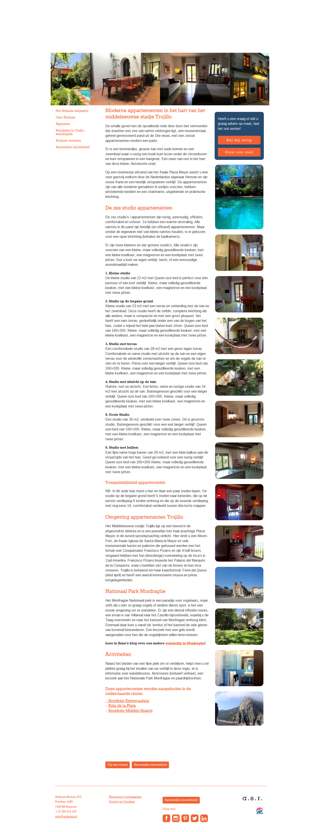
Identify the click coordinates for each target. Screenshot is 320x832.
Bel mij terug (239, 140)
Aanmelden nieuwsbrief (72, 147)
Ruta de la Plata (122, 706)
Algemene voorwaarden (125, 797)
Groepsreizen (104, 32)
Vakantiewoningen (138, 32)
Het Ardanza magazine (72, 111)
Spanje (146, 711)
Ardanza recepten (68, 140)
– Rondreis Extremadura (127, 701)
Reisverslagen (245, 32)
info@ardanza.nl (66, 816)
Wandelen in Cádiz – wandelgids (71, 132)
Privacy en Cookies (122, 801)
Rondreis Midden (123, 711)
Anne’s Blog (199, 32)
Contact (221, 32)
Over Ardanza (171, 32)
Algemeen (63, 124)
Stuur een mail (239, 152)
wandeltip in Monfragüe (185, 643)
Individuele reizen (71, 32)
